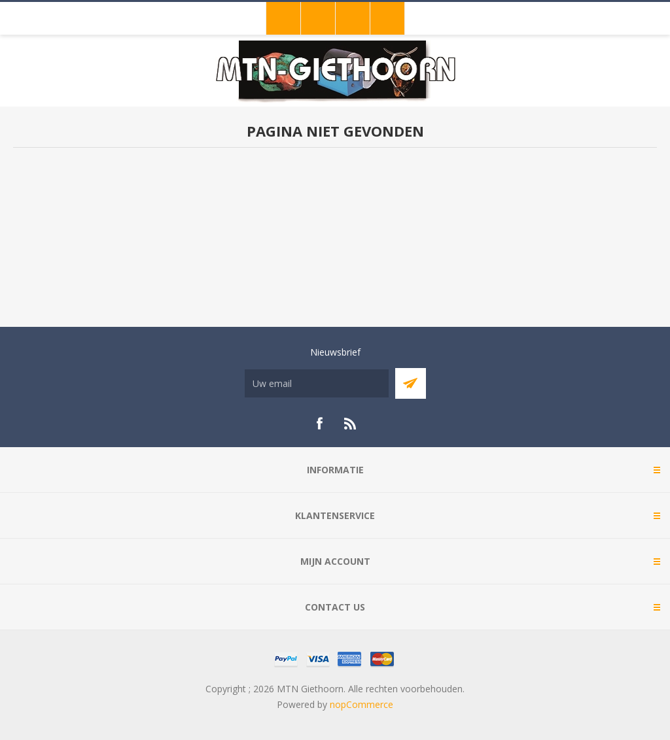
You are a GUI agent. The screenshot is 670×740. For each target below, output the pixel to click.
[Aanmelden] (317, 383)
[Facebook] (319, 423)
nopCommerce (361, 704)
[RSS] (350, 423)
